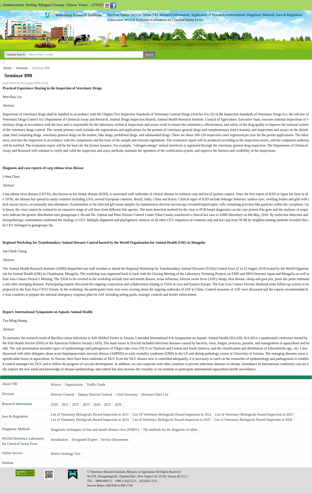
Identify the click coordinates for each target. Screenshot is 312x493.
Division (113, 15)
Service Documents (114, 439)
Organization (74, 384)
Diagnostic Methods (261, 15)
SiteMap (31, 5)
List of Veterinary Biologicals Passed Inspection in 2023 (254, 414)
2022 (75, 404)
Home (13, 5)
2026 (117, 404)
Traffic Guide (96, 384)
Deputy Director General (95, 394)
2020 (54, 404)
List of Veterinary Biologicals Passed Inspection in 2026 (253, 419)
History (56, 384)
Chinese (71, 5)
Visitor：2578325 (90, 5)
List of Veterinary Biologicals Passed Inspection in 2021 (90, 414)
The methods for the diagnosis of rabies (170, 429)
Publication (115, 20)
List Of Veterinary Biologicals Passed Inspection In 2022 (172, 414)
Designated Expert (85, 439)
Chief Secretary (127, 394)
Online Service (131, 15)
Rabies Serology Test (65, 453)
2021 (64, 404)
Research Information (174, 15)
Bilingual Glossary (51, 5)
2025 (107, 404)
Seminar (22, 68)
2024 (96, 404)
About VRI (150, 15)
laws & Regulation (289, 15)
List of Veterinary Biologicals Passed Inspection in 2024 (90, 419)
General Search (15, 54)
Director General (62, 394)
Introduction (59, 439)
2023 (86, 404)
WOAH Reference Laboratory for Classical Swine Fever (163, 20)
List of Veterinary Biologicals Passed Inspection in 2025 (172, 419)
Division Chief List (154, 394)
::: (1, 5)
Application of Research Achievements (218, 15)
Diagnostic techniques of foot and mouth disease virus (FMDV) (95, 429)
